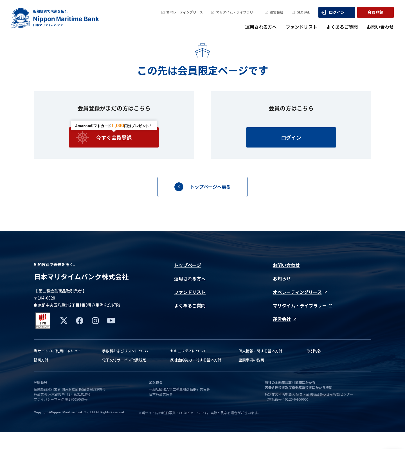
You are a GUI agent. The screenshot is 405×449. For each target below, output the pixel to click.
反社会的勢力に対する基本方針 (195, 376)
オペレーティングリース (182, 12)
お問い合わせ (380, 27)
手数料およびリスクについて (126, 367)
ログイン (333, 12)
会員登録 (375, 12)
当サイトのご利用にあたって (57, 367)
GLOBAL (301, 12)
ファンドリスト (301, 27)
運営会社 (274, 12)
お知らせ (282, 292)
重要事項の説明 (251, 376)
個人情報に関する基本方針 (260, 367)
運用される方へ (261, 27)
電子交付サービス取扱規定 (124, 376)
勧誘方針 (41, 376)
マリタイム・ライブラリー (233, 12)
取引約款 (314, 367)
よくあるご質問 (342, 27)
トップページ (187, 278)
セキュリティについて (188, 367)
